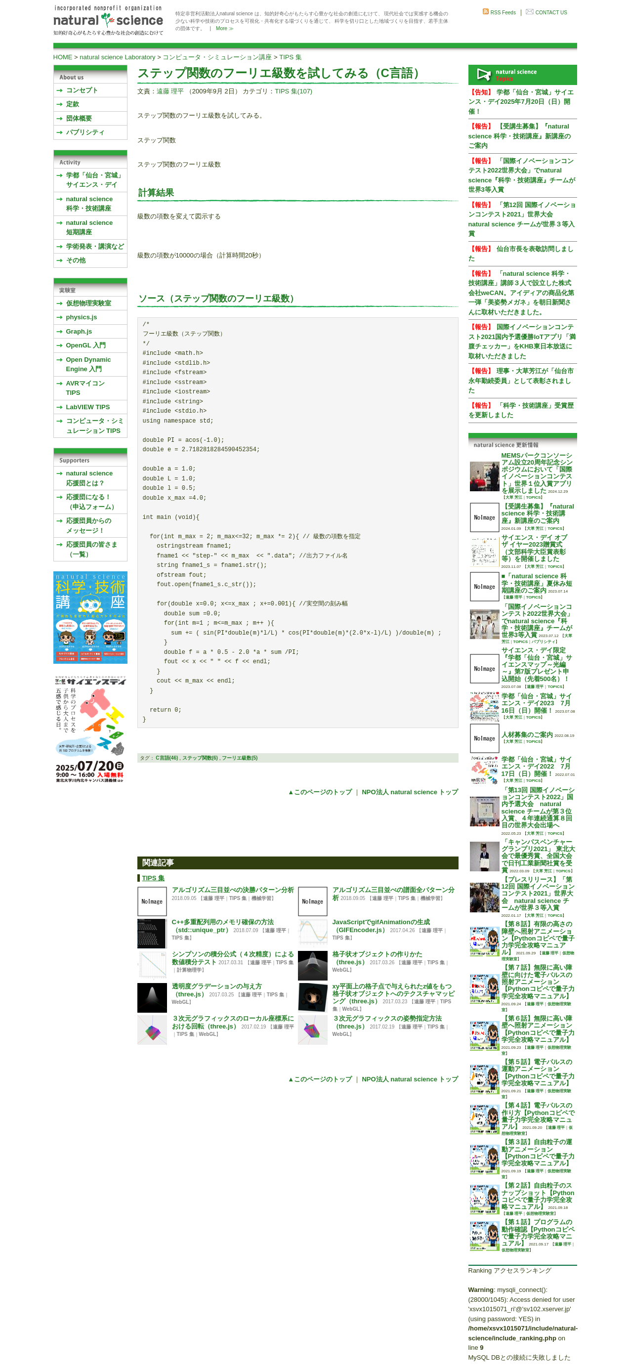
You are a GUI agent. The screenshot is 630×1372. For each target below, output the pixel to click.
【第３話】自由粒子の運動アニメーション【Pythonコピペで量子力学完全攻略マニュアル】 (538, 1152)
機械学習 (261, 898)
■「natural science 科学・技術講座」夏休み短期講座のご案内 (537, 583)
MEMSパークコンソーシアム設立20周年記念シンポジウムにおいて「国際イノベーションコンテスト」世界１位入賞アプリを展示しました (537, 473)
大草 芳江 (513, 497)
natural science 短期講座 (89, 227)
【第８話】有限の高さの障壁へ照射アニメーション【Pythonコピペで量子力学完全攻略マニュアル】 (538, 938)
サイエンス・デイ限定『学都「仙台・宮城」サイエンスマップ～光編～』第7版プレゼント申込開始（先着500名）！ (537, 664)
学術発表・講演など (95, 246)
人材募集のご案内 (527, 734)
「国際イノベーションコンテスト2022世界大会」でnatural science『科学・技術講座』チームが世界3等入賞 (538, 621)
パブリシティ (85, 132)
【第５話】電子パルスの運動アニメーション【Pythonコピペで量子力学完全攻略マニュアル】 (538, 1072)
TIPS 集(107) (293, 91)
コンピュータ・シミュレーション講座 (217, 57)
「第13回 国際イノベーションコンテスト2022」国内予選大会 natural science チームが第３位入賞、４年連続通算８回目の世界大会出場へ (538, 807)
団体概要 (79, 118)
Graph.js (79, 331)
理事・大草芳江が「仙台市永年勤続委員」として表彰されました (521, 380)
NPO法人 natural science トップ (410, 792)
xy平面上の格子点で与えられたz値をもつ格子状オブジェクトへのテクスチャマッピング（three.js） (394, 994)
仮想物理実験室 (88, 303)
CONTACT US (551, 12)
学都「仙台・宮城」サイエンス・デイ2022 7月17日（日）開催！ (537, 766)
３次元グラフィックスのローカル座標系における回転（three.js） (233, 1022)
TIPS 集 (290, 57)
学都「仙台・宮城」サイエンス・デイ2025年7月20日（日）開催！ (521, 101)
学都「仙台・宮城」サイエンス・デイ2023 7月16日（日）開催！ (537, 703)
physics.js (81, 317)
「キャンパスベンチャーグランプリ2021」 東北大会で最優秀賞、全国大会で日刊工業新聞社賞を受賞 (539, 856)
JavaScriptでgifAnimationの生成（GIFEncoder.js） (381, 925)
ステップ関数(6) (200, 758)
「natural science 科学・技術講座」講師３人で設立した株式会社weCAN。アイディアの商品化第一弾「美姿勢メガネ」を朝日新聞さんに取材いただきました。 (521, 293)
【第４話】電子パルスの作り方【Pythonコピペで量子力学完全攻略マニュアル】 (538, 1116)
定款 (72, 104)
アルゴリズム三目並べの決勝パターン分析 (233, 890)
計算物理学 (189, 970)
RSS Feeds (503, 12)
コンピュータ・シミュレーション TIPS (95, 425)
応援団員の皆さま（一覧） (92, 549)
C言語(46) (167, 758)
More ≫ (225, 28)
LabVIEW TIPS (88, 407)
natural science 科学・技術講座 (89, 204)
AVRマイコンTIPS (85, 388)
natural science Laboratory (117, 57)
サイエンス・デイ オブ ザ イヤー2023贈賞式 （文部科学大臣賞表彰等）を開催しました (535, 548)
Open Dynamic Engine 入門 (88, 364)
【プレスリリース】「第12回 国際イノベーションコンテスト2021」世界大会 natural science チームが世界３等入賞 (538, 893)
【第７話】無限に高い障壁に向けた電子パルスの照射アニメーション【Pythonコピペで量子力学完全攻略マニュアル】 (538, 981)
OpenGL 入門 (86, 345)
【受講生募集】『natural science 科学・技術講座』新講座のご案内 (519, 136)
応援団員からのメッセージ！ (88, 525)
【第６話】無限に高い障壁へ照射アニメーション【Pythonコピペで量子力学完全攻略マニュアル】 (538, 1029)
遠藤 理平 (170, 91)
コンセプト (82, 90)
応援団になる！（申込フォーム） (92, 502)
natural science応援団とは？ (89, 478)
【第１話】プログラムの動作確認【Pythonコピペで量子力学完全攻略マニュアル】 (538, 1232)
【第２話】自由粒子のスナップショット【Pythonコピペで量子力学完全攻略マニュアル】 (538, 1196)
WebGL (341, 970)
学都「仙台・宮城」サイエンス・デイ (95, 180)
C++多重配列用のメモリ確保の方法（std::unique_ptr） (223, 925)
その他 (75, 260)
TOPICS (533, 497)
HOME (63, 57)
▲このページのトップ (320, 792)
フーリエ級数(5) (239, 758)
